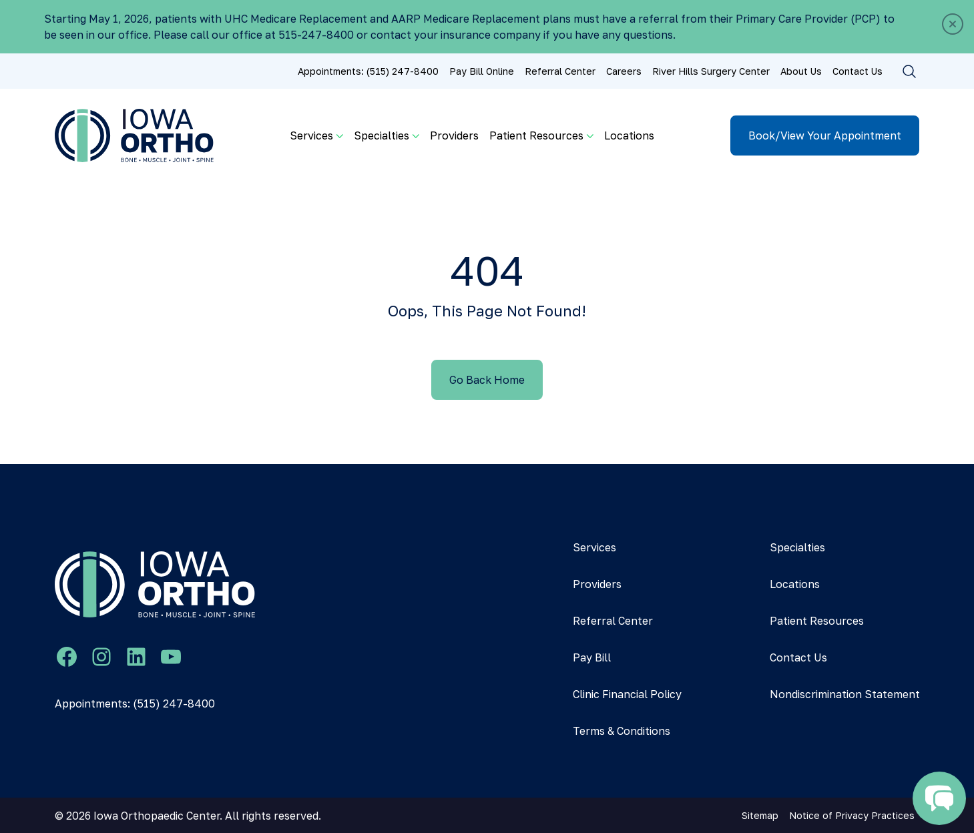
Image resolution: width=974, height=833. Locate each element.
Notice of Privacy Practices (852, 815)
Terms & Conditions (621, 731)
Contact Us (857, 71)
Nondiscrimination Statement (845, 694)
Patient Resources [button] (536, 135)
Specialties (797, 547)
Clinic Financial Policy (627, 694)
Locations (629, 135)
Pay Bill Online (481, 71)
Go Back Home (487, 379)
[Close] (952, 24)
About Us (801, 71)
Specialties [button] (381, 135)
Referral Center (560, 71)
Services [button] (311, 135)
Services (594, 547)
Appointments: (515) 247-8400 (368, 71)
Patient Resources (817, 620)
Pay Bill (592, 657)
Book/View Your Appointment (824, 135)
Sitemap (760, 815)
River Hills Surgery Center (711, 71)
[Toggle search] (909, 71)
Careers (624, 71)
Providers (454, 135)
